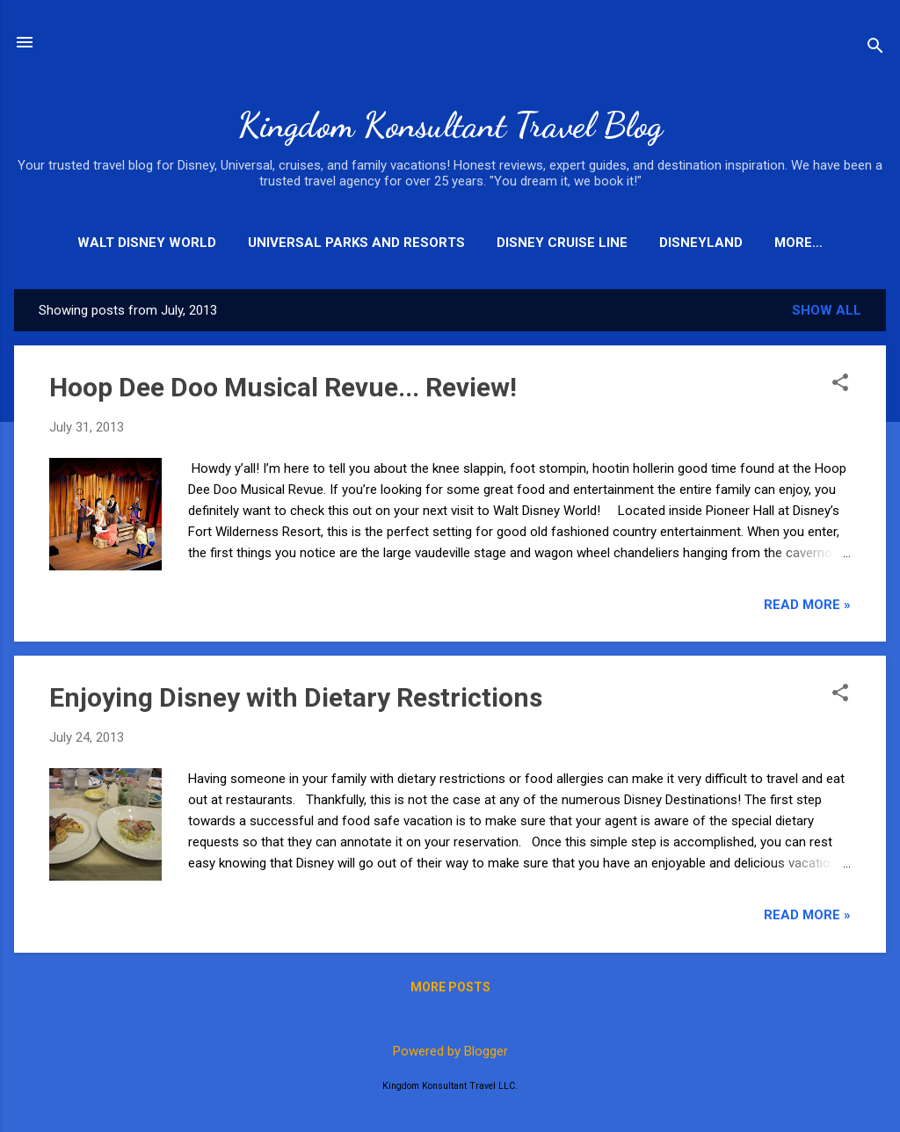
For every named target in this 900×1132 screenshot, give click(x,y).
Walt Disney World (146, 242)
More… (798, 242)
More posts (450, 987)
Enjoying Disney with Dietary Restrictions (295, 697)
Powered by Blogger (450, 1051)
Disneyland (701, 242)
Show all (826, 310)
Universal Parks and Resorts (356, 242)
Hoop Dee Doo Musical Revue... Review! (283, 387)
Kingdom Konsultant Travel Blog (450, 125)
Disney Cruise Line (562, 242)
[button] (840, 384)
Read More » (807, 605)
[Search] (875, 48)
